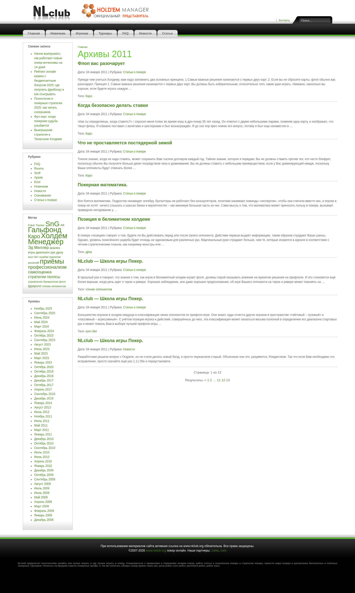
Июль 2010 (41, 452)
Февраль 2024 (44, 331)
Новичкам (57, 33)
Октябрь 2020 (43, 367)
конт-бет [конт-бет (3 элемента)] (33, 256)
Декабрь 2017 (43, 380)
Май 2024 (41, 322)
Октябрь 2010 (43, 443)
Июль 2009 (41, 488)
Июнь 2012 (41, 412)
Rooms (39, 168)
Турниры (105, 33)
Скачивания (43, 195)
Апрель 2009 (43, 502)
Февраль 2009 (44, 511)
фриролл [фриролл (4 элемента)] (34, 286)
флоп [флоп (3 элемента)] (62, 281)
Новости (145, 33)
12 (223, 380)
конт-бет (91, 331)
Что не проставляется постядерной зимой (125, 142)
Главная (34, 33)
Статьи (167, 33)
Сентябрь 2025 (44, 313)
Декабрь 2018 (43, 376)
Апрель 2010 (43, 461)
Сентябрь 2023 (44, 340)
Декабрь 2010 (43, 439)
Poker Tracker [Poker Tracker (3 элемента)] (36, 225)
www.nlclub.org (156, 550)
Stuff (37, 173)
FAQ (125, 33)
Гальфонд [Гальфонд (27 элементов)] (44, 230)
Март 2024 (41, 326)
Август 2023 (42, 344)
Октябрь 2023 (43, 335)
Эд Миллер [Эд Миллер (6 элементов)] (38, 247)
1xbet (215, 550)
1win (223, 550)
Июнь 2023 (41, 349)
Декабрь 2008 (43, 520)
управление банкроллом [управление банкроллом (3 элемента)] (43, 281)
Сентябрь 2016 (44, 394)
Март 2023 (41, 358)
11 (219, 380)
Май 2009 (41, 497)
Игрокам (82, 33)
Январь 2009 (43, 515)
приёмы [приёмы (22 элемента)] (52, 261)
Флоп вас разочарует (101, 63)
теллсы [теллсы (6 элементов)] (53, 277)
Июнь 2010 (41, 457)
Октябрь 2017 (43, 385)
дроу (88, 252)
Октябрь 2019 (43, 371)
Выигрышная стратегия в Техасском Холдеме (48, 134)
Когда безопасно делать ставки (113, 105)
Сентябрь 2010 (44, 448)
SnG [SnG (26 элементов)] (52, 224)
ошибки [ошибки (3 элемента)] (43, 256)
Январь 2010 (43, 466)
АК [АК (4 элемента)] (62, 225)
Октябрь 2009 (43, 475)
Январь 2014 (43, 403)
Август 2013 (42, 407)
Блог (37, 182)
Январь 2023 (43, 362)
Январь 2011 (43, 434)
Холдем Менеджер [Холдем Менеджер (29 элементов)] (47, 238)
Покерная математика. (102, 184)
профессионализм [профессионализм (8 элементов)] (47, 267)
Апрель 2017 (43, 389)
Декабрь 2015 (43, 398)
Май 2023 (41, 353)
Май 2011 (41, 425)
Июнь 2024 (41, 317)
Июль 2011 (41, 421)
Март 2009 (41, 506)
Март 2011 (41, 430)
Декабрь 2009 (43, 470)
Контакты (284, 20)
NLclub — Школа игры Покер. (110, 261)
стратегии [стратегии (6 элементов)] (37, 277)
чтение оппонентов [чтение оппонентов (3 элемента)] (54, 286)
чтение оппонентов (98, 289)
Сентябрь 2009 (44, 479)
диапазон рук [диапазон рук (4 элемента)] (45, 252)
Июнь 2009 (41, 493)
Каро (88, 96)
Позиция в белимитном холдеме (114, 219)
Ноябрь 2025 (43, 308)
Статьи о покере (46, 200)
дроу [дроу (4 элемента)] (59, 252)
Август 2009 (42, 484)
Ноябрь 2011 (43, 416)
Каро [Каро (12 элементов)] (34, 236)
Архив (38, 177)
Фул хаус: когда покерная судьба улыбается (45, 121)
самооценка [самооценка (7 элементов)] (39, 272)
